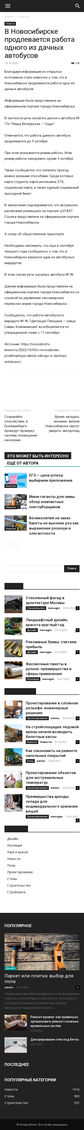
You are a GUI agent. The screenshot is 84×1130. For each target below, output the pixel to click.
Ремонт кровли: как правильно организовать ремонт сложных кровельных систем (54, 1021)
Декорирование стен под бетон (54, 1039)
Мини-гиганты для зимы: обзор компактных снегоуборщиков (52, 501)
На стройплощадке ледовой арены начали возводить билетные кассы (52, 732)
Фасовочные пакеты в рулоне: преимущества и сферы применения (48, 669)
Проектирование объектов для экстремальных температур (51, 777)
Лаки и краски (17, 852)
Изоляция (33, 679)
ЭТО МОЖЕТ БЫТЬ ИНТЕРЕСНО (38, 456)
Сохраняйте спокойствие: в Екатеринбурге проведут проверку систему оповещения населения (20, 428)
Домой (9, 16)
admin (55, 718)
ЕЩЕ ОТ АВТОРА (23, 463)
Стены (12, 879)
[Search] (77, 6)
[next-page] (14, 544)
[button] (7, 6)
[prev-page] (7, 544)
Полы (30, 760)
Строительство (36, 608)
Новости (23, 16)
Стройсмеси (16, 892)
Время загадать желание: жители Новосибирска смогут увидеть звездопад (62, 424)
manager (54, 608)
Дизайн (32, 630)
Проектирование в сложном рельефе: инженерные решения (52, 708)
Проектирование (37, 718)
